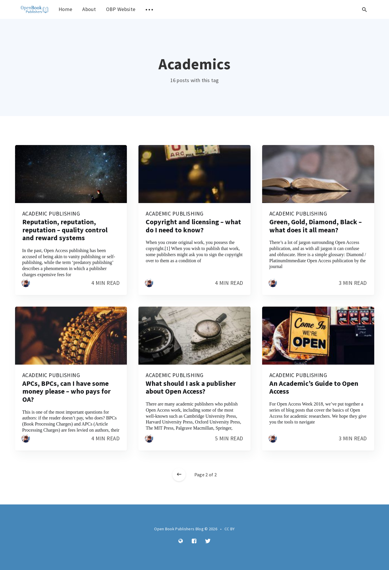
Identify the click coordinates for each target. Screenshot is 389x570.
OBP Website (120, 9)
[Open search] (364, 9)
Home (65, 9)
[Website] (180, 541)
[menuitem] (35, 9)
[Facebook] (194, 541)
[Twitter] (208, 541)
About (89, 9)
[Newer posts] (179, 474)
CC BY (229, 528)
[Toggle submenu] (149, 9)
